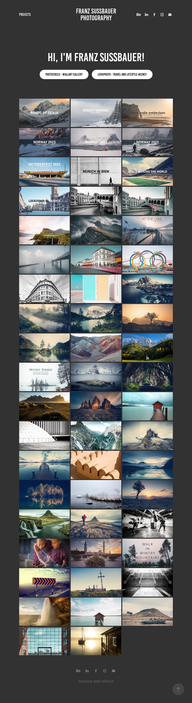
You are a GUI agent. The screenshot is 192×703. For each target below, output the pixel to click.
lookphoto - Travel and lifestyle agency (122, 74)
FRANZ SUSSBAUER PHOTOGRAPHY (97, 14)
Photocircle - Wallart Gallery (64, 74)
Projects (25, 14)
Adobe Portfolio (103, 682)
